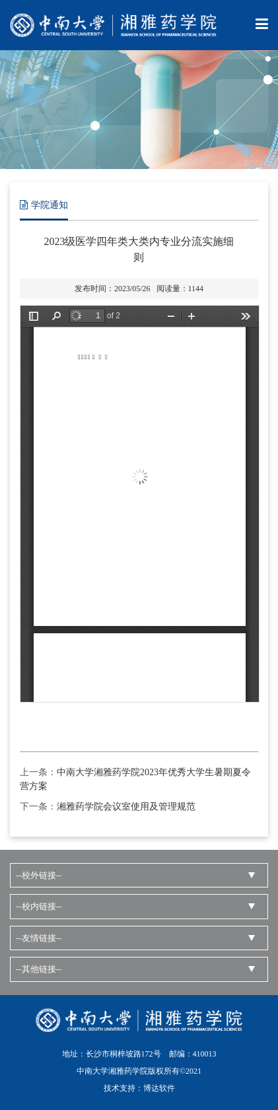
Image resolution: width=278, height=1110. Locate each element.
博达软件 (159, 1088)
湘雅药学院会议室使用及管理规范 (126, 807)
